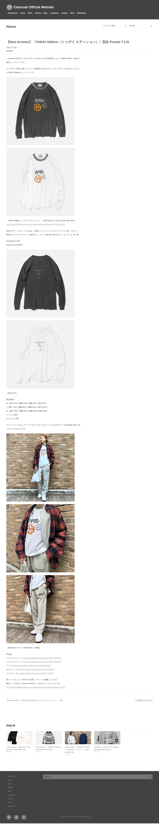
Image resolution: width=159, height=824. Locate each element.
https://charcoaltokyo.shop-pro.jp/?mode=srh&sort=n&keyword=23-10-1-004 (35, 224)
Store (72, 13)
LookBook (54, 13)
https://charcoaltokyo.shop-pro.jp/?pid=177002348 (41, 662)
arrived (9, 51)
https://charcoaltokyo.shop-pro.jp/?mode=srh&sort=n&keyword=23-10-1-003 (35, 687)
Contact (64, 13)
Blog (45, 13)
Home (22, 13)
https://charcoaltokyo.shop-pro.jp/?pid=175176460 (31, 666)
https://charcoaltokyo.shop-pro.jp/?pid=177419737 (35, 673)
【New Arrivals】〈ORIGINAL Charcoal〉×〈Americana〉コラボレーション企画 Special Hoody (78, 750)
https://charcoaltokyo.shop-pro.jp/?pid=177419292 (41, 658)
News (30, 13)
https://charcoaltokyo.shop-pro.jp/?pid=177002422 (35, 669)
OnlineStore (13, 13)
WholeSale (81, 13)
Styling (38, 13)
